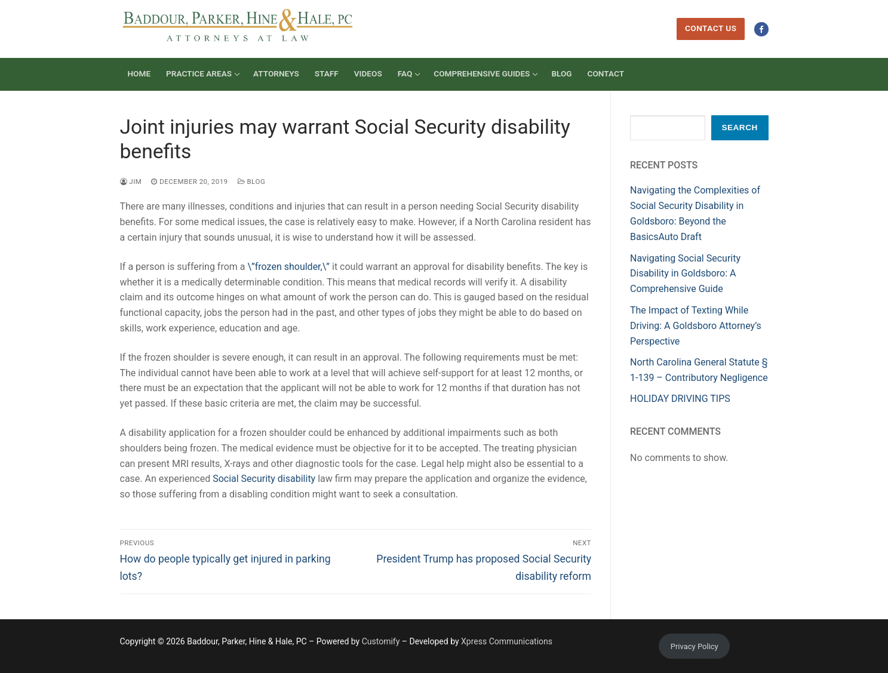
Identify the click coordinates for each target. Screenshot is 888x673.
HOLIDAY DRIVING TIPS (680, 398)
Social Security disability (264, 478)
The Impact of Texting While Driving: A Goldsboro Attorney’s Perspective (695, 326)
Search (739, 127)
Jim (131, 181)
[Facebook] (761, 29)
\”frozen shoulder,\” (288, 266)
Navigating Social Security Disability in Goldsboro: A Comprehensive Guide (685, 274)
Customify (381, 641)
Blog (252, 181)
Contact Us (711, 28)
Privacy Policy (694, 646)
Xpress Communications (506, 641)
